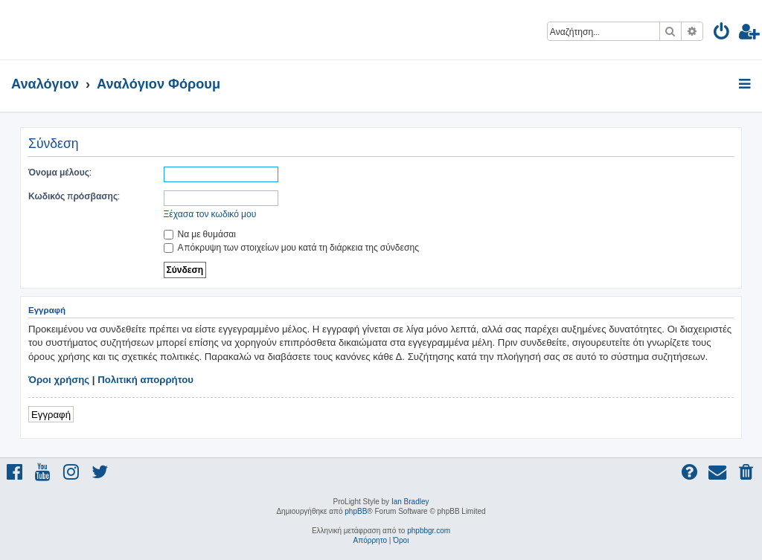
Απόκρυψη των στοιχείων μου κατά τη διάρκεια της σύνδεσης (291, 247)
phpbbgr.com (428, 531)
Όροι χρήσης (58, 379)
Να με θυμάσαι (200, 233)
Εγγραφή (51, 414)
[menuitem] (722, 33)
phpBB (356, 511)
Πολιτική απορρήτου (145, 379)
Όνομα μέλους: (60, 172)
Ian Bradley (410, 502)
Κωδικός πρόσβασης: (74, 196)
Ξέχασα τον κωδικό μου (210, 213)
